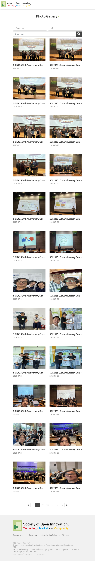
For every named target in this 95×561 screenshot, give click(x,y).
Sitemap (65, 535)
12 (42, 505)
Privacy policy (18, 535)
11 (37, 505)
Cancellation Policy (49, 535)
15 (58, 505)
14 (53, 505)
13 (47, 505)
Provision (33, 535)
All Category (90, 4)
